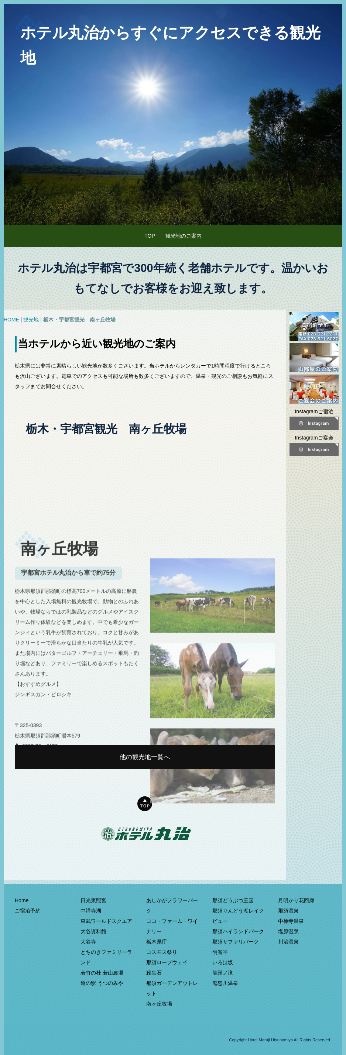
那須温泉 (288, 911)
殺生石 (154, 973)
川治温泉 (288, 942)
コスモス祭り (161, 952)
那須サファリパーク (235, 942)
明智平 (220, 952)
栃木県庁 (156, 942)
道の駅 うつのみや (101, 983)
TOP (149, 236)
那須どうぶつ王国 (233, 900)
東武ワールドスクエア (106, 921)
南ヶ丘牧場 (159, 1004)
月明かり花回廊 (296, 900)
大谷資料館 (93, 931)
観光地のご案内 (183, 236)
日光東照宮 (93, 900)
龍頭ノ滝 (222, 973)
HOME (11, 320)
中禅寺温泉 (291, 921)
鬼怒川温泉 (225, 983)
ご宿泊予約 (28, 911)
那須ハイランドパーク (238, 931)
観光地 (31, 320)
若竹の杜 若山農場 (101, 973)
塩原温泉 (288, 931)
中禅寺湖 (90, 911)
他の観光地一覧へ (145, 757)
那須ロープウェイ (167, 962)
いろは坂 (222, 962)
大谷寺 (88, 942)
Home (21, 900)
